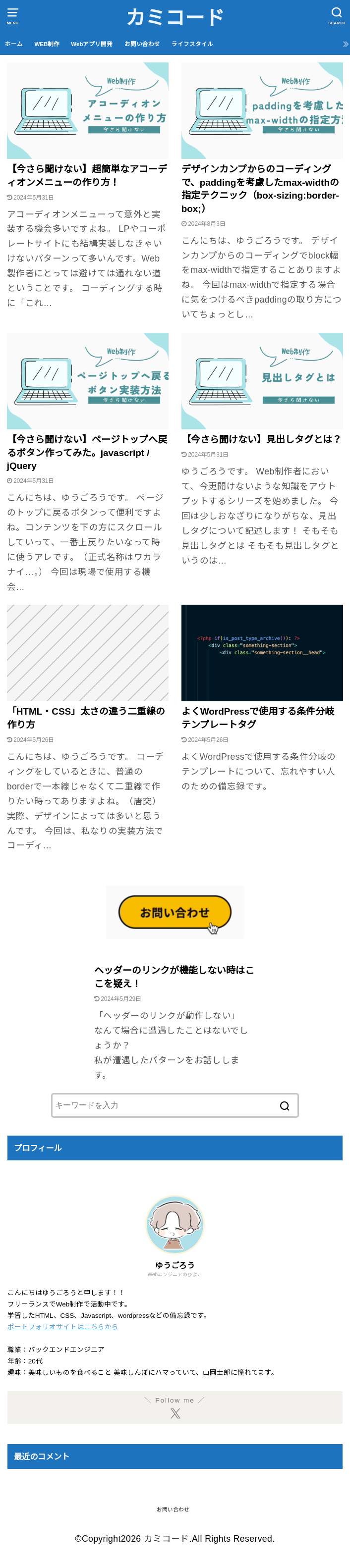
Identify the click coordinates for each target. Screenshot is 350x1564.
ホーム (14, 44)
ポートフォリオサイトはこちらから (62, 1327)
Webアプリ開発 (92, 44)
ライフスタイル (192, 44)
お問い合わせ (142, 44)
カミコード (175, 17)
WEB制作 (46, 44)
